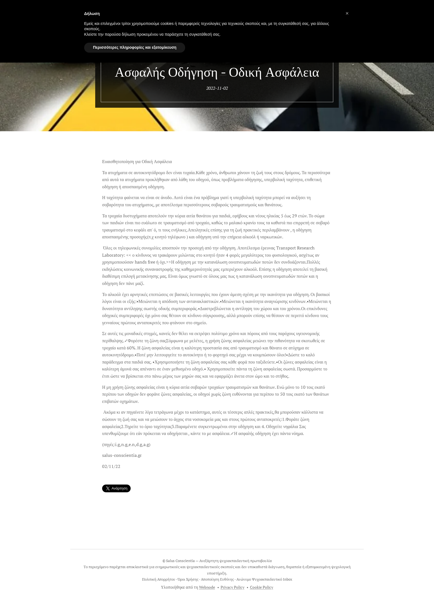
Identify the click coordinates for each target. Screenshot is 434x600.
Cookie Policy (261, 587)
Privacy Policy (232, 587)
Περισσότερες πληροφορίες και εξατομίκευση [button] (134, 47)
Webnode (207, 587)
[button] (347, 13)
